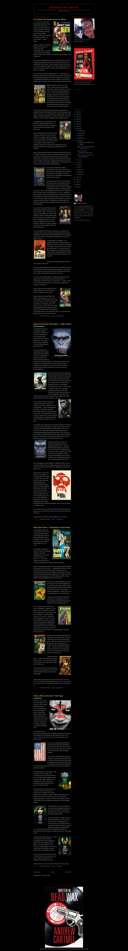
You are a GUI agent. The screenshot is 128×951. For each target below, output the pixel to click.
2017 (77, 121)
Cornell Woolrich (56, 652)
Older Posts (68, 872)
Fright (48, 652)
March (79, 169)
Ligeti (42, 505)
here (66, 603)
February (80, 172)
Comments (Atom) (46, 875)
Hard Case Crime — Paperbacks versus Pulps (52, 527)
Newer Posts (37, 872)
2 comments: (60, 519)
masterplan (82, 210)
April (78, 167)
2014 (77, 128)
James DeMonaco (65, 819)
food (85, 215)
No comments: (60, 316)
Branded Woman (47, 618)
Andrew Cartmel (81, 203)
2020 (77, 114)
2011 (77, 182)
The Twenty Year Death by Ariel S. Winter (50, 19)
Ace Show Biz (62, 516)
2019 (77, 116)
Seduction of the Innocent (40, 616)
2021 (77, 112)
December (80, 131)
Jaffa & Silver (58, 388)
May (78, 164)
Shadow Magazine (50, 627)
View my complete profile (82, 220)
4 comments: (60, 687)
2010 (77, 184)
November (80, 133)
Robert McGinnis (46, 568)
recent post (39, 22)
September (80, 138)
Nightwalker (51, 616)
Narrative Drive (64, 7)
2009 (77, 187)
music (80, 215)
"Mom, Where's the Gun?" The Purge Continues (48, 697)
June (78, 162)
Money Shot (50, 650)
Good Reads (49, 298)
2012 (77, 179)
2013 (77, 177)
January (79, 174)
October (79, 135)
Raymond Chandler (48, 141)
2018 (77, 119)
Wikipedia (36, 572)
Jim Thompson (61, 187)
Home (52, 872)
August (79, 140)
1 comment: (59, 866)
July (78, 160)
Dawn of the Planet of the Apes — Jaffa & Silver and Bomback (52, 325)
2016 (77, 124)
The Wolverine (57, 398)
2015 (77, 126)
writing (76, 215)
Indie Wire (39, 309)
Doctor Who (84, 208)
